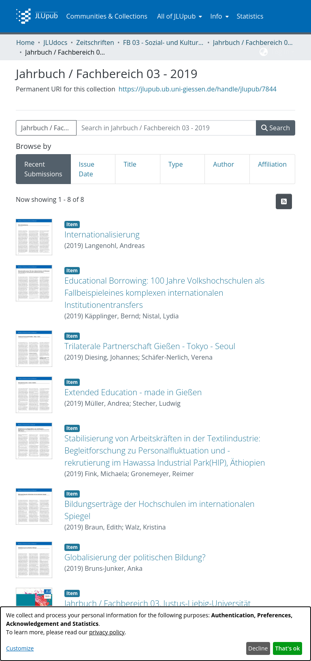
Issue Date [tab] (87, 169)
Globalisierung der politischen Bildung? (134, 557)
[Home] (37, 16)
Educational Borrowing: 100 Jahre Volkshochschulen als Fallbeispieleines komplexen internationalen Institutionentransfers (164, 292)
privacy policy (107, 632)
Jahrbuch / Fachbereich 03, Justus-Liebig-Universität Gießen (253, 42)
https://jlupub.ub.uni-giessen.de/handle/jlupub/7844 (198, 89)
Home (25, 42)
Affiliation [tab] (272, 164)
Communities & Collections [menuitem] (106, 16)
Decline (258, 648)
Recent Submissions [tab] (43, 169)
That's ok (287, 648)
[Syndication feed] (284, 201)
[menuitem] (179, 16)
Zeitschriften (95, 42)
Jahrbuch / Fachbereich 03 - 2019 (49, 127)
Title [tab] (130, 164)
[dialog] (155, 633)
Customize (20, 648)
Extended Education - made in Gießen (133, 392)
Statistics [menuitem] (250, 16)
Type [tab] (175, 164)
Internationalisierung (102, 234)
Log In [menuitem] (280, 51)
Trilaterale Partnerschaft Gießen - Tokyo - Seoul (149, 346)
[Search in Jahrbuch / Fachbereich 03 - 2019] (166, 128)
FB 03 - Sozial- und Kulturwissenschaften (163, 42)
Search (275, 127)
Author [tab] (223, 164)
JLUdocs (55, 42)
